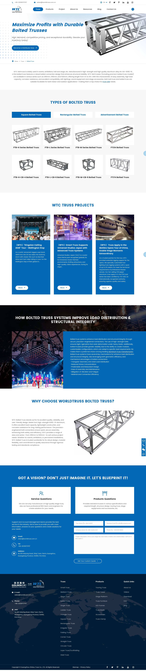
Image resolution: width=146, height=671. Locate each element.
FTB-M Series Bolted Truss (88, 148)
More (22, 289)
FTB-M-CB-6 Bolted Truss (88, 177)
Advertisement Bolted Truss (114, 115)
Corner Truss (66, 639)
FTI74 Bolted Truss (119, 177)
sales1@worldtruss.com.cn (45, 2)
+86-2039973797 (19, 2)
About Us (127, 590)
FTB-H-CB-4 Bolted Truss (26, 177)
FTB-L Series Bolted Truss (57, 148)
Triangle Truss (66, 617)
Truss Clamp (101, 621)
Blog (125, 608)
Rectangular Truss (68, 626)
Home (16, 61)
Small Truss (65, 590)
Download (128, 599)
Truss (22, 61)
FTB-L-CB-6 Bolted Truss (57, 177)
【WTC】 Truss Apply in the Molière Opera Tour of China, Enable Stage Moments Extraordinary (114, 250)
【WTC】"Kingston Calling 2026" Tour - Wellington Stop (30, 247)
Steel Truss (65, 657)
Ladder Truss (66, 612)
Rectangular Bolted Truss (73, 115)
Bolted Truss (30, 61)
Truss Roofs (100, 612)
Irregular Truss (66, 630)
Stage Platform (101, 599)
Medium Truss (66, 595)
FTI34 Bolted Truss (119, 148)
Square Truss (66, 621)
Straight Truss (66, 644)
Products (100, 584)
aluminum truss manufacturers (121, 353)
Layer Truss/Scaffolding (70, 653)
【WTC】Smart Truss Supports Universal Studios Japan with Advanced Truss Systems (73, 248)
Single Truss (65, 608)
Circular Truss (66, 648)
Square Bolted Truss (31, 115)
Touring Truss (101, 590)
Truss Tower (100, 595)
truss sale (106, 82)
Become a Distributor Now (25, 48)
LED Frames (100, 608)
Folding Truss (66, 635)
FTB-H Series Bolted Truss (26, 148)
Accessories (100, 617)
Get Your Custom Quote (87, 563)
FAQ (125, 604)
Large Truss (65, 599)
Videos (126, 595)
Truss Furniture (101, 604)
